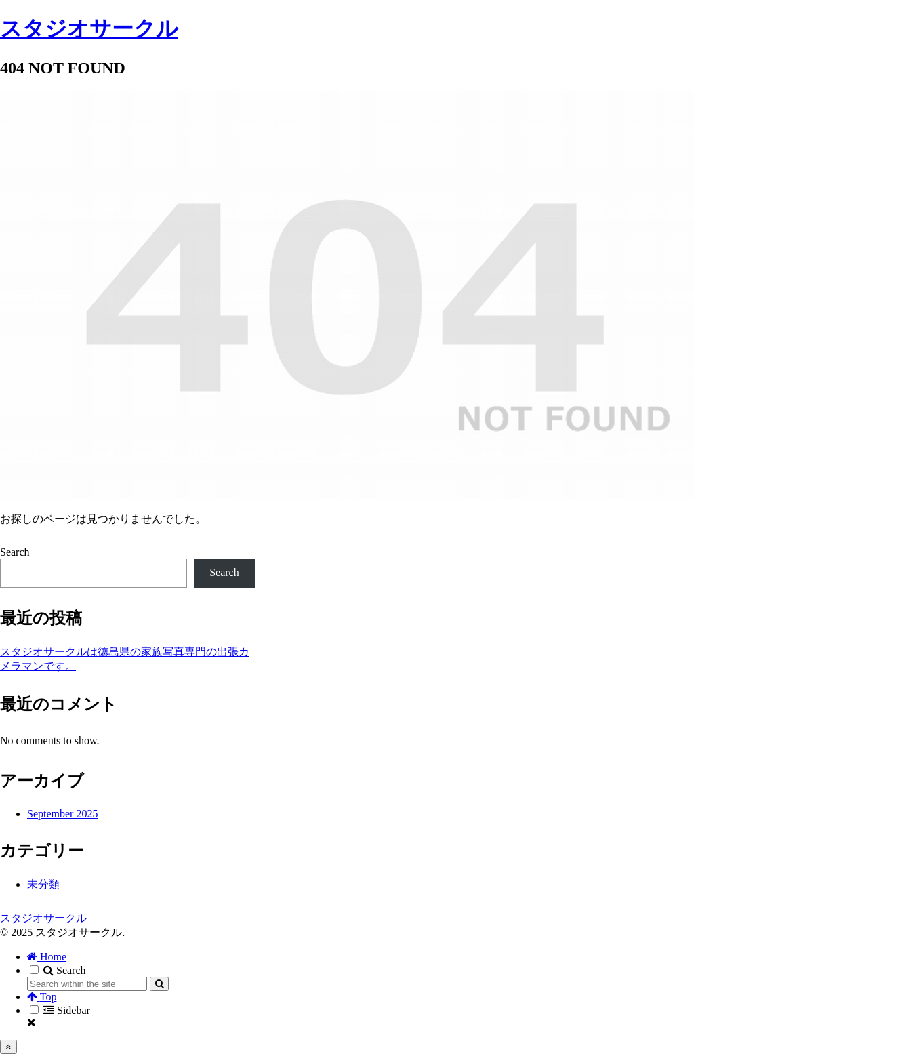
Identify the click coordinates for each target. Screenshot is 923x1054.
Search (15, 552)
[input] (87, 984)
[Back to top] (8, 1047)
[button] (159, 984)
